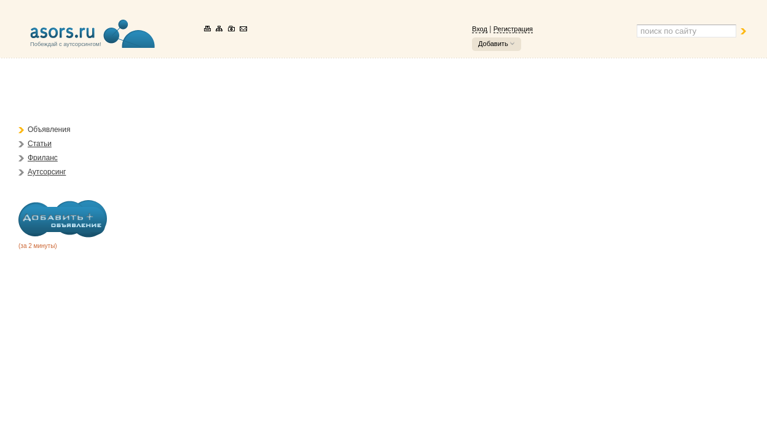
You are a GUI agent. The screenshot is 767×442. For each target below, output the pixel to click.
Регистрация (513, 29)
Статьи (40, 143)
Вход (479, 29)
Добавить (493, 43)
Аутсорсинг (47, 172)
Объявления (49, 129)
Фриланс (43, 157)
